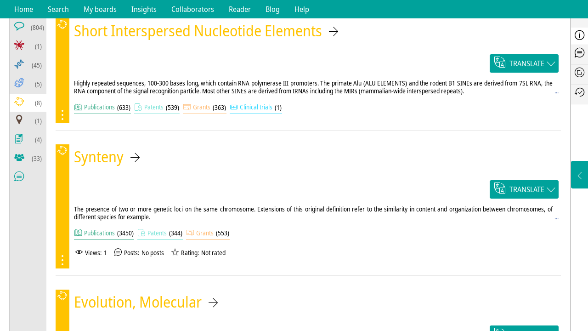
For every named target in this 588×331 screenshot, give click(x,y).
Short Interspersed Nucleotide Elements (198, 30)
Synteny (99, 156)
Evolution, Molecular (138, 302)
